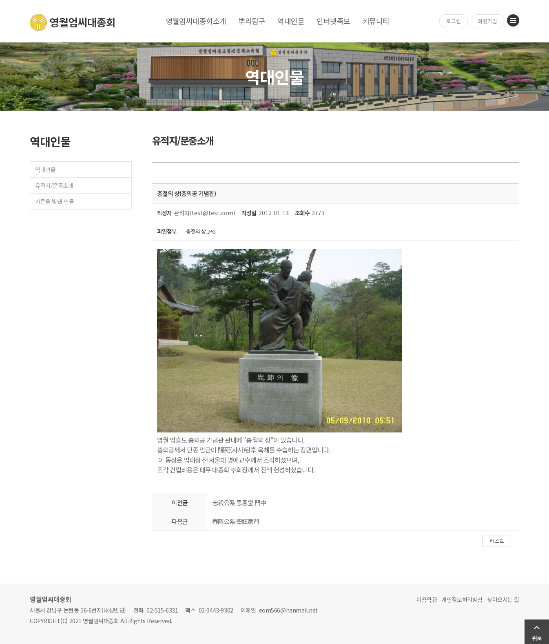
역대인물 (290, 21)
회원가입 (487, 21)
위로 (537, 638)
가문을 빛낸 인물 (54, 201)
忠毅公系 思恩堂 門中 (239, 502)
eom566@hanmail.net (288, 610)
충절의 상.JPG (200, 231)
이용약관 (426, 599)
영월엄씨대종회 (73, 22)
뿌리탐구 (252, 21)
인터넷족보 (333, 21)
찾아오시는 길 (503, 599)
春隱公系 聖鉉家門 (235, 521)
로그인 (453, 21)
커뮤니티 (376, 21)
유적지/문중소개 (54, 185)
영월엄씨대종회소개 (196, 21)
